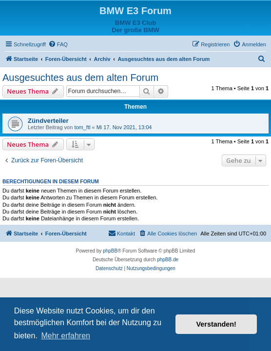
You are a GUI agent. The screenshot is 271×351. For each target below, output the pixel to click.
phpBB (110, 251)
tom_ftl (82, 127)
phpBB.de (167, 259)
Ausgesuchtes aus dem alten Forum (80, 77)
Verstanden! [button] (216, 324)
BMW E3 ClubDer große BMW (135, 26)
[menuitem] (58, 44)
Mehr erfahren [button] (65, 336)
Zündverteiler (48, 120)
